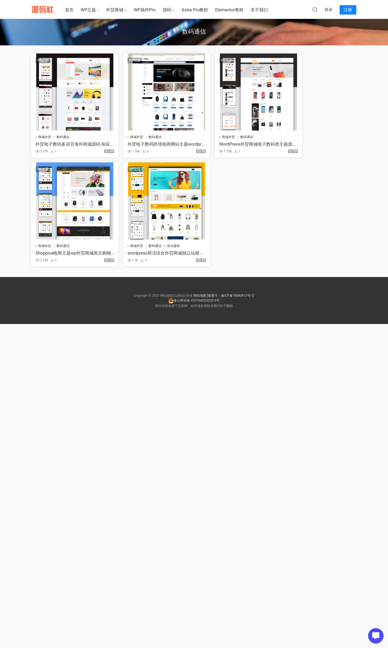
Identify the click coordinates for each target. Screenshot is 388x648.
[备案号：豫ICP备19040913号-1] (230, 296)
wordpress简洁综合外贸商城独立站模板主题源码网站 (70, 253)
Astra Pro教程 (195, 9)
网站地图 (199, 296)
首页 (69, 9)
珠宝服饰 (81, 246)
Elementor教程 (229, 9)
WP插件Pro (145, 9)
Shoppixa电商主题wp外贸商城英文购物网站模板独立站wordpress (316, 144)
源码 (167, 9)
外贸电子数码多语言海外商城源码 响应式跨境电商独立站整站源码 (68, 144)
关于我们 (259, 9)
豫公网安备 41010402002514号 (193, 301)
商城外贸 (44, 137)
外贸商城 (114, 9)
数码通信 (63, 137)
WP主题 (88, 9)
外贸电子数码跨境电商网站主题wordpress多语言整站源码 (152, 144)
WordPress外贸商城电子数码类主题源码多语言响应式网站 (235, 144)
